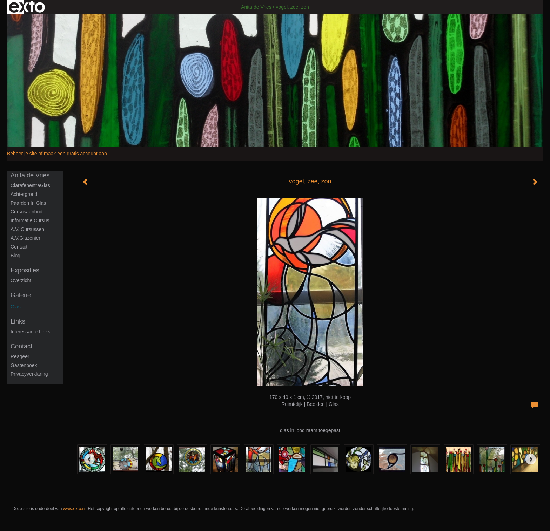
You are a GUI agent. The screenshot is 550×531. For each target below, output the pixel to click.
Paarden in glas (28, 203)
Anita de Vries (256, 7)
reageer (20, 356)
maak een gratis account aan (75, 153)
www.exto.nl (74, 508)
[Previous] (89, 459)
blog (15, 255)
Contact (19, 247)
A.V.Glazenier (25, 238)
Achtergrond (24, 194)
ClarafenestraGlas (30, 185)
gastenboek (24, 365)
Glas (16, 306)
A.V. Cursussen (27, 229)
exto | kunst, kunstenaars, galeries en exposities (27, 7)
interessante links (31, 331)
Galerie (21, 295)
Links (18, 321)
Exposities (25, 270)
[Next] (530, 459)
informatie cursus (30, 220)
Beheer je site (22, 153)
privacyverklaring (29, 374)
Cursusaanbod (26, 212)
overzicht (21, 280)
